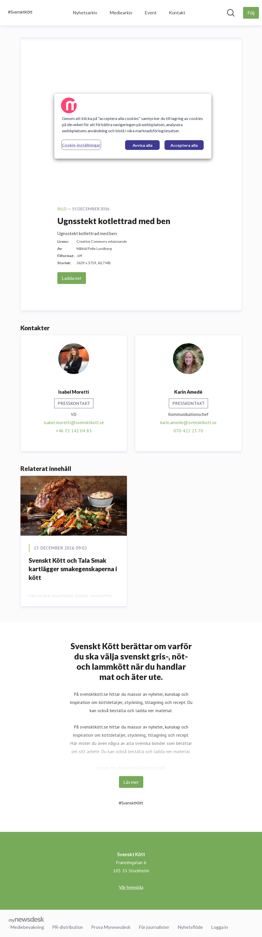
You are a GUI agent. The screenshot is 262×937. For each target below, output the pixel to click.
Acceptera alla (184, 145)
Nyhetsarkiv (85, 12)
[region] (132, 126)
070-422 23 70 (188, 431)
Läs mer (131, 782)
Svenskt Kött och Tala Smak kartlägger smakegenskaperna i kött (73, 569)
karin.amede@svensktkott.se (188, 422)
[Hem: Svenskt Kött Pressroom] (20, 13)
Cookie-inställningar (81, 144)
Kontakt (177, 12)
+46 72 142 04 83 (74, 431)
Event (151, 12)
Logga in (219, 926)
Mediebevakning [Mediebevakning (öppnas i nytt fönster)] (27, 926)
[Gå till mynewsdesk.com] (26, 919)
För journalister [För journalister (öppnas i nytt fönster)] (154, 926)
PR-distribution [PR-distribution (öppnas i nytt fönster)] (67, 926)
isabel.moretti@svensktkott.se (74, 422)
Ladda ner (72, 278)
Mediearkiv (121, 12)
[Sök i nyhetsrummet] (231, 13)
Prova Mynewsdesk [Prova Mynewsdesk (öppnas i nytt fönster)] (110, 926)
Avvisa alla (142, 145)
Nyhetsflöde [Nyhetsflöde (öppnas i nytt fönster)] (190, 926)
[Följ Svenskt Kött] (251, 13)
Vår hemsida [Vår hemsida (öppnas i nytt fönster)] (131, 887)
